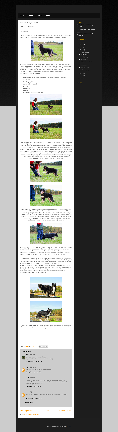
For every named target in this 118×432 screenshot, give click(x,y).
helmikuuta (84, 70)
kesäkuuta (84, 65)
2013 (81, 50)
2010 (81, 78)
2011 (81, 75)
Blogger (68, 426)
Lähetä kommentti (29, 402)
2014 (81, 47)
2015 (81, 45)
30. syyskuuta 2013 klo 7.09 (33, 372)
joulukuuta (84, 52)
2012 (81, 73)
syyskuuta (84, 59)
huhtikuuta (84, 67)
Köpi (48, 15)
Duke (31, 15)
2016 (81, 42)
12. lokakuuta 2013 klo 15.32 (34, 398)
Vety (40, 15)
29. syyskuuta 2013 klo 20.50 (34, 361)
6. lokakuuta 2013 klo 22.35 (33, 386)
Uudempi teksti (26, 411)
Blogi (22, 15)
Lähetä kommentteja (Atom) (31, 414)
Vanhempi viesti (65, 411)
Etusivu (46, 411)
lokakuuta (84, 57)
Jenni (27, 367)
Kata (27, 354)
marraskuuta (85, 54)
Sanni (28, 377)
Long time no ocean (86, 62)
